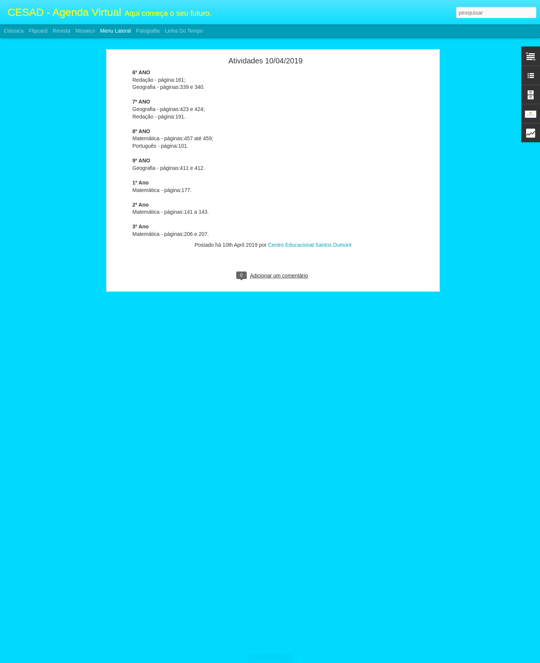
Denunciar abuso (324, 659)
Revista (61, 31)
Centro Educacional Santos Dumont (310, 208)
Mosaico (85, 31)
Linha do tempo (184, 31)
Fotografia (148, 31)
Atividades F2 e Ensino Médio (48, 636)
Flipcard (38, 31)
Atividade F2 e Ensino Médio (47, 619)
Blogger (300, 659)
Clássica (14, 31)
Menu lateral (115, 31)
